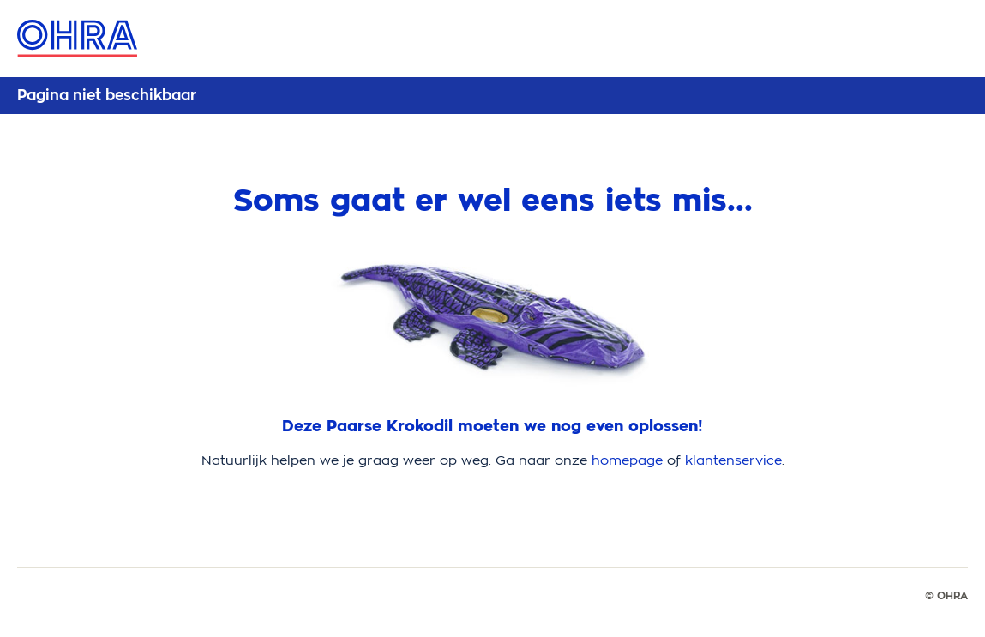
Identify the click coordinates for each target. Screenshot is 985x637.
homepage (627, 460)
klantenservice (733, 460)
